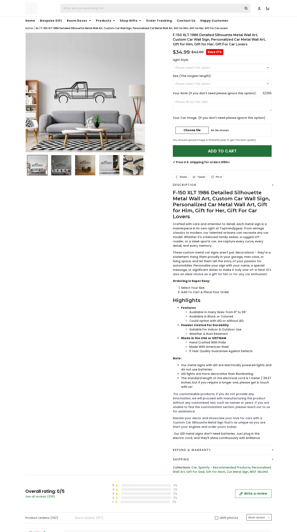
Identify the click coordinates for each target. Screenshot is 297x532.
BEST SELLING (259, 467)
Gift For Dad (195, 467)
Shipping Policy (163, 527)
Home (29, 24)
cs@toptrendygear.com (111, 527)
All (36, 24)
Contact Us (223, 521)
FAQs (219, 527)
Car (194, 463)
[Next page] (143, 161)
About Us (222, 514)
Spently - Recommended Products (224, 463)
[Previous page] (27, 161)
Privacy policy (162, 514)
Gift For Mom (215, 467)
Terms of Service (164, 521)
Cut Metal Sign (237, 467)
